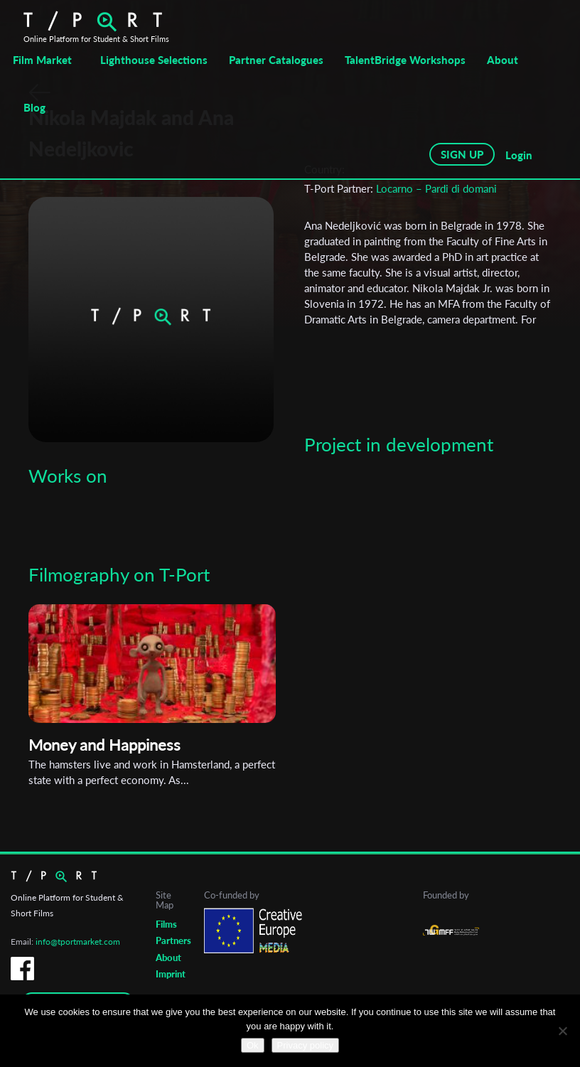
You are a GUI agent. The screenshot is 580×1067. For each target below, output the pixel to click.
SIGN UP (462, 154)
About (502, 59)
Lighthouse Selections (154, 59)
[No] (562, 1031)
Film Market (42, 59)
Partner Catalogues (276, 59)
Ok (253, 1045)
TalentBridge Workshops (405, 59)
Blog (34, 107)
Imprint (171, 974)
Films (166, 924)
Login (518, 155)
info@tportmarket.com (78, 941)
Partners (173, 940)
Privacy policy (305, 1045)
